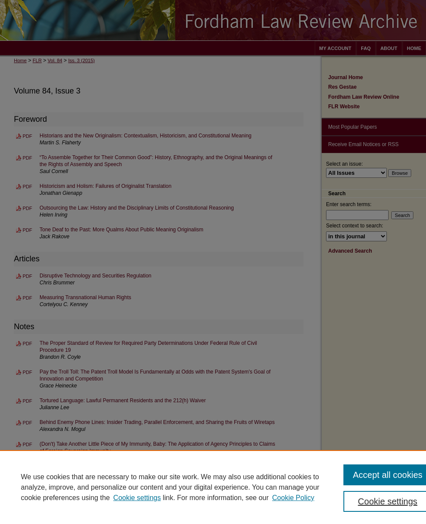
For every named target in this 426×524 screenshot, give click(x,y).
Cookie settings (137, 497)
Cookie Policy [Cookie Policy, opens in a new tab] (293, 497)
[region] (213, 487)
